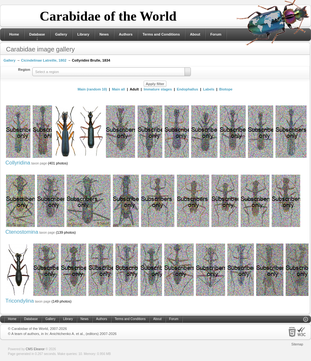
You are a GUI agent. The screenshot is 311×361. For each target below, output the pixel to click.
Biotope (226, 89)
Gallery (61, 34)
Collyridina (17, 163)
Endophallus (187, 89)
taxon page (39, 163)
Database (37, 34)
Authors (126, 34)
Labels (208, 89)
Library (83, 34)
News (104, 34)
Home (14, 34)
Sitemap (297, 344)
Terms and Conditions (161, 34)
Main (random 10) (92, 89)
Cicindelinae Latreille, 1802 (43, 60)
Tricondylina (19, 301)
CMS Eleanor (35, 349)
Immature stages (158, 89)
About (195, 34)
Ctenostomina (21, 232)
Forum (215, 34)
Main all (118, 89)
